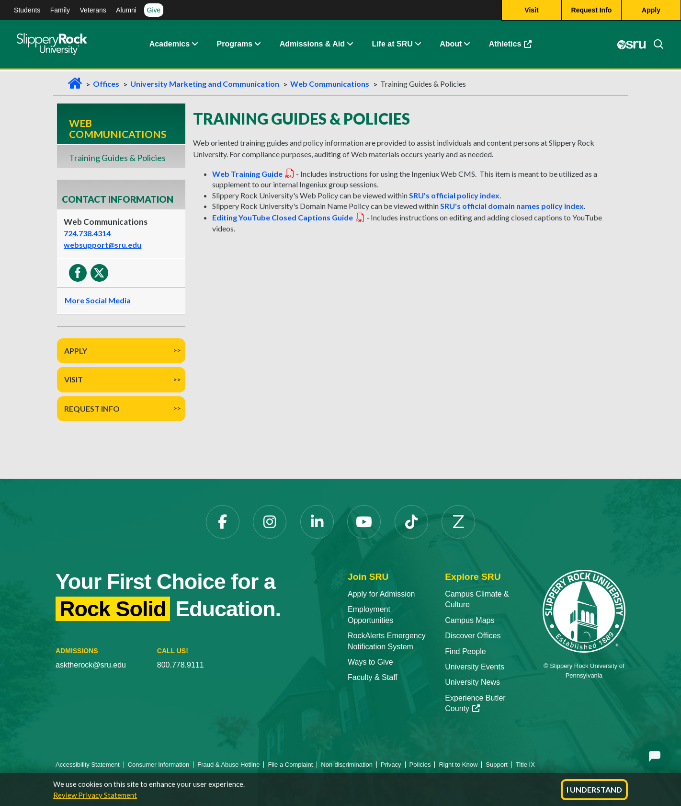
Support (497, 764)
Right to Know (458, 764)
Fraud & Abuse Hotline (228, 764)
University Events (474, 667)
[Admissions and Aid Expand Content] (350, 45)
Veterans (92, 10)
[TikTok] (411, 522)
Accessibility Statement (88, 764)
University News (472, 682)
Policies (420, 764)
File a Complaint (290, 764)
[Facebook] (222, 522)
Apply (75, 350)
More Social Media (98, 300)
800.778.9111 (180, 665)
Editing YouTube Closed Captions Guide (288, 217)
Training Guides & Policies (117, 157)
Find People (465, 651)
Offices (106, 83)
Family (60, 10)
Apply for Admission (381, 594)
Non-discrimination (347, 764)
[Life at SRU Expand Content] (417, 45)
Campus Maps (469, 620)
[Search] (654, 45)
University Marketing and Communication (204, 83)
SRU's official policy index (454, 195)
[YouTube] (364, 522)
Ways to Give (370, 662)
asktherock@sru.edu (91, 665)
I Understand (594, 789)
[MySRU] (630, 45)
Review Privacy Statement (95, 795)
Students (27, 10)
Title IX (525, 764)
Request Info (92, 408)
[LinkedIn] (317, 522)
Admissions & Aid (312, 45)
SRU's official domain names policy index (512, 205)
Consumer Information (159, 764)
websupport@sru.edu (102, 244)
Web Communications (329, 83)
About (451, 45)
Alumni (126, 10)
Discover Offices (472, 636)
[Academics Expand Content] (194, 45)
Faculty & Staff (372, 677)
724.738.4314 (87, 233)
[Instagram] (269, 522)
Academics (169, 45)
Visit (73, 379)
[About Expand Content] (257, 45)
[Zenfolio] (458, 522)
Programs (235, 45)
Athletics (510, 45)
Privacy (391, 764)
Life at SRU (392, 45)
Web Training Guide (253, 173)
